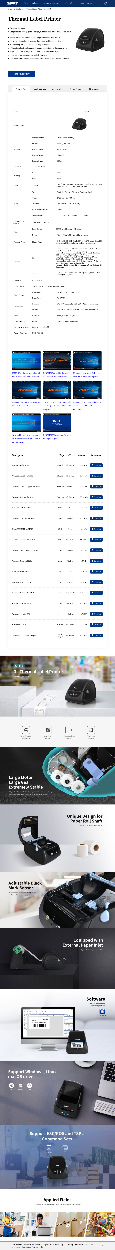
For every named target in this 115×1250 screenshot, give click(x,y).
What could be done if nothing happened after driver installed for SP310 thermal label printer (26, 438)
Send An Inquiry (22, 74)
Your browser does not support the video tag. (26, 360)
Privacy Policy (37, 1247)
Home (10, 9)
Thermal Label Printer (35, 9)
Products (19, 9)
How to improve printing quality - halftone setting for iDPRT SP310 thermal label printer (57, 405)
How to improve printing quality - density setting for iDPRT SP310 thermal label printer (87, 405)
